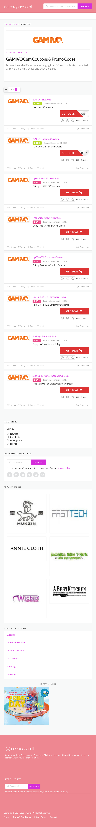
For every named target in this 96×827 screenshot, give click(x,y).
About (6, 817)
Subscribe (39, 462)
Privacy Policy (40, 817)
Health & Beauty (15, 650)
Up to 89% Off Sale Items (46, 178)
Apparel (11, 634)
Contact (53, 817)
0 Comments (82, 128)
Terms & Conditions (22, 817)
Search (85, 6)
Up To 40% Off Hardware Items (49, 296)
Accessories (13, 658)
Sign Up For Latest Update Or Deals (51, 375)
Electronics (12, 674)
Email (40, 128)
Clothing (11, 666)
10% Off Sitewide (42, 99)
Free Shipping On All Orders (47, 217)
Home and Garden (16, 642)
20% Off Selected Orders (46, 138)
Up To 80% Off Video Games (48, 257)
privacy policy (64, 468)
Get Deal (74, 192)
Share (31, 128)
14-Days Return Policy (44, 336)
